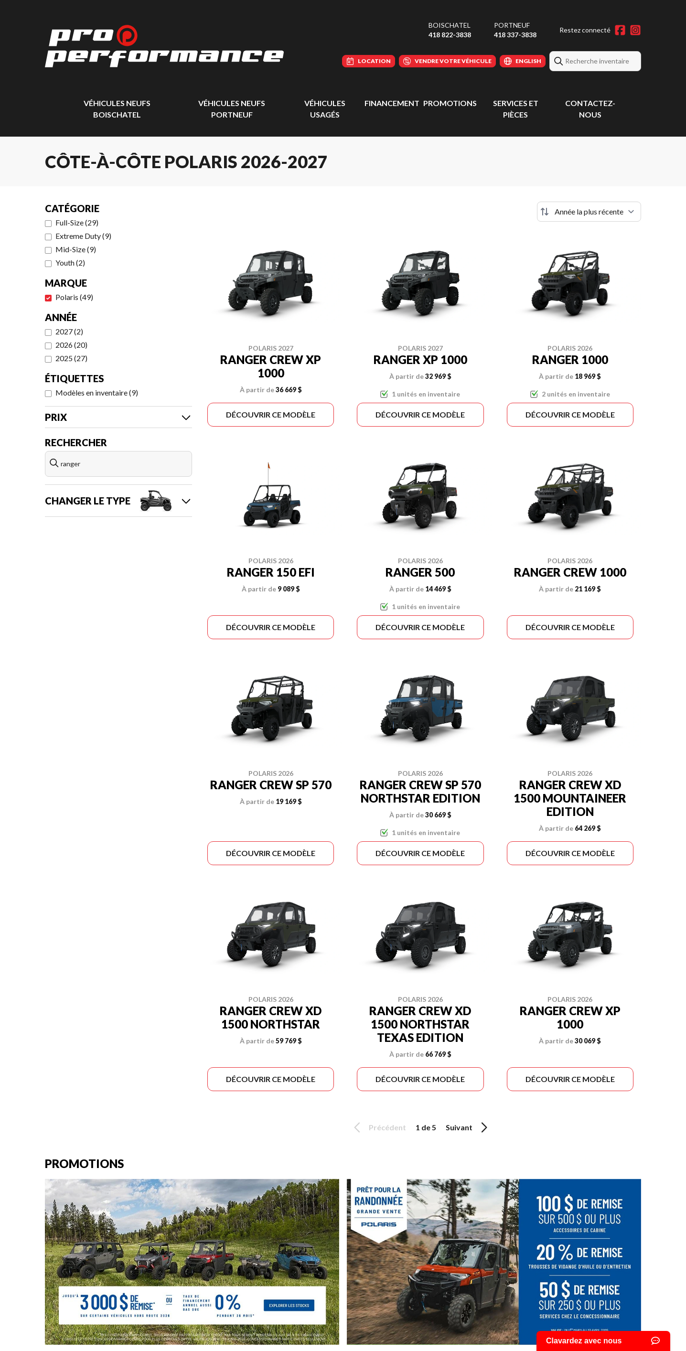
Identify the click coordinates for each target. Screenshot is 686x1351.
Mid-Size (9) (75, 249)
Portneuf (512, 25)
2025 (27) (71, 358)
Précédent (378, 1127)
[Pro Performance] (164, 46)
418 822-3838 (450, 35)
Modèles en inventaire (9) (96, 392)
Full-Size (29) (76, 222)
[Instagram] (635, 30)
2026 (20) (71, 344)
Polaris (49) (74, 296)
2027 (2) (69, 331)
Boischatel (450, 25)
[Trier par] (589, 212)
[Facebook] (620, 30)
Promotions (450, 102)
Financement (391, 102)
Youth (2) (70, 262)
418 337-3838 (515, 35)
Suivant (468, 1127)
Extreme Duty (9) (83, 235)
